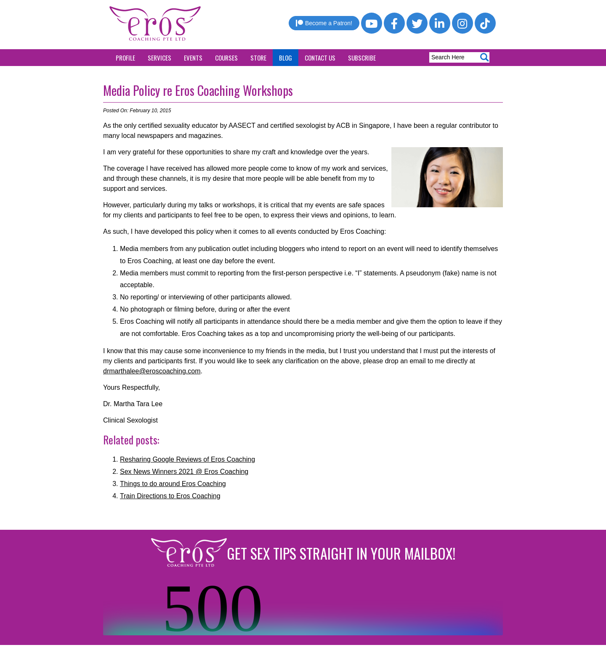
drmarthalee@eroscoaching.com (151, 371)
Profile (125, 57)
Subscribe (362, 57)
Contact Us (320, 57)
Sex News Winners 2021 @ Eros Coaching (184, 471)
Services (159, 57)
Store (258, 57)
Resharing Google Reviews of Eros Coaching (187, 459)
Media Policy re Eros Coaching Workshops (198, 90)
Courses (226, 57)
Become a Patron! (324, 23)
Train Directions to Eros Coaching (170, 496)
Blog (285, 57)
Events (193, 57)
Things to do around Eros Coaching (173, 483)
